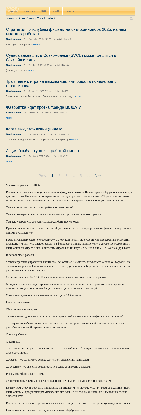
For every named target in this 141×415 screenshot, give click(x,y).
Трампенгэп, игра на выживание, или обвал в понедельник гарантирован (61, 83)
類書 (43, 11)
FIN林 (56, 11)
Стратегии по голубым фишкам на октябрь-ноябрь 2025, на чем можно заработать (66, 31)
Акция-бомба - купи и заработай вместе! (44, 150)
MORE (36, 44)
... (88, 176)
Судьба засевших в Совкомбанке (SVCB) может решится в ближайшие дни (61, 57)
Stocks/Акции (13, 39)
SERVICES (29, 11)
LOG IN (70, 11)
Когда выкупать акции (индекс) (35, 129)
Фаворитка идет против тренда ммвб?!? (43, 107)
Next (98, 176)
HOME (13, 11)
